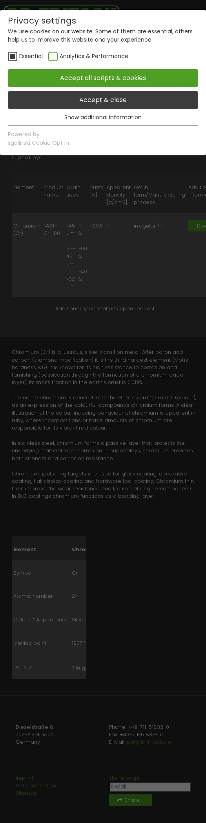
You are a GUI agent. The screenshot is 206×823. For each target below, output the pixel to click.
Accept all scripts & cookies (103, 77)
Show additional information (103, 117)
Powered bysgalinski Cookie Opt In (38, 138)
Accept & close (103, 99)
